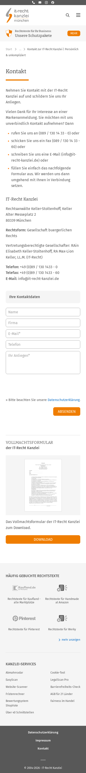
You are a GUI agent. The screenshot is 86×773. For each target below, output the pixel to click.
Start (9, 49)
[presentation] (45, 385)
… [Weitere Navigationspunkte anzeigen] (20, 49)
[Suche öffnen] (68, 15)
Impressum (43, 740)
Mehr (75, 33)
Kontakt (43, 748)
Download (43, 539)
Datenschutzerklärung (64, 400)
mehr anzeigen (69, 640)
